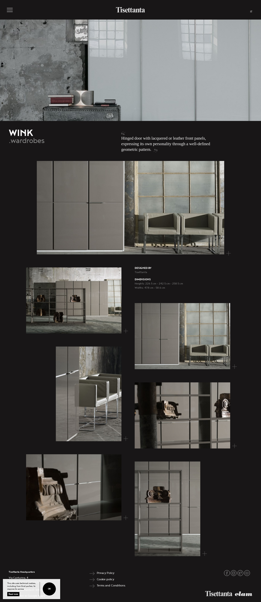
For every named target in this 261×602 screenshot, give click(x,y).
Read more (13, 594)
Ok (49, 589)
